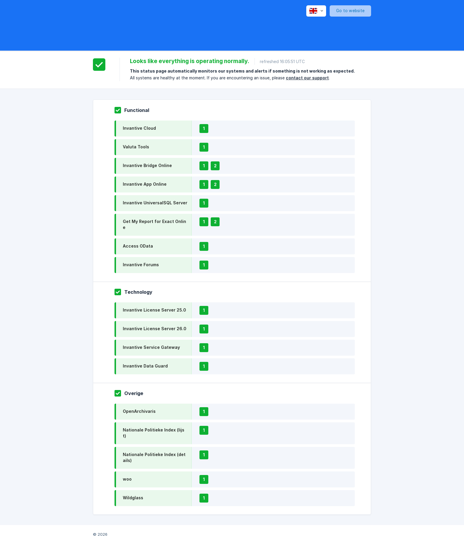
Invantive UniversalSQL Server (155, 202)
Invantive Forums (141, 264)
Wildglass (133, 497)
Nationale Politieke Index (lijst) (153, 432)
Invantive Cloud (139, 128)
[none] (316, 11)
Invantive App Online (145, 184)
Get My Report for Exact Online (154, 224)
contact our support (307, 77)
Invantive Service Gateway (151, 347)
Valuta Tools (136, 146)
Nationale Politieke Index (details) (154, 457)
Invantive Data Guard (145, 365)
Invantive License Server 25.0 (154, 309)
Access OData (138, 245)
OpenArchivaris (139, 411)
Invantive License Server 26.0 (154, 328)
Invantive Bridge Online (147, 165)
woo (127, 479)
